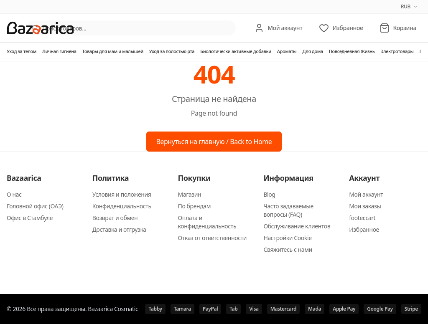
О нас (14, 194)
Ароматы (287, 51)
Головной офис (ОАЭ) (35, 206)
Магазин (189, 194)
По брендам (194, 206)
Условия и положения (121, 194)
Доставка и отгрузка (119, 229)
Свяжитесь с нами (287, 249)
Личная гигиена (59, 51)
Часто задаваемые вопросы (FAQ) (288, 210)
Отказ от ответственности (212, 238)
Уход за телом (21, 51)
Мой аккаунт (366, 194)
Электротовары (396, 51)
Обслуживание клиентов (296, 226)
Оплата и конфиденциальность (207, 222)
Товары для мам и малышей (112, 51)
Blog (269, 194)
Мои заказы (365, 206)
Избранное (364, 229)
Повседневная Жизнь (352, 51)
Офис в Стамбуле (30, 218)
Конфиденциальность (121, 206)
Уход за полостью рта (171, 51)
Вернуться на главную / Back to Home (214, 141)
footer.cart (362, 218)
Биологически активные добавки (235, 51)
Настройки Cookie (287, 238)
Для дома (312, 51)
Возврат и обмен (115, 218)
